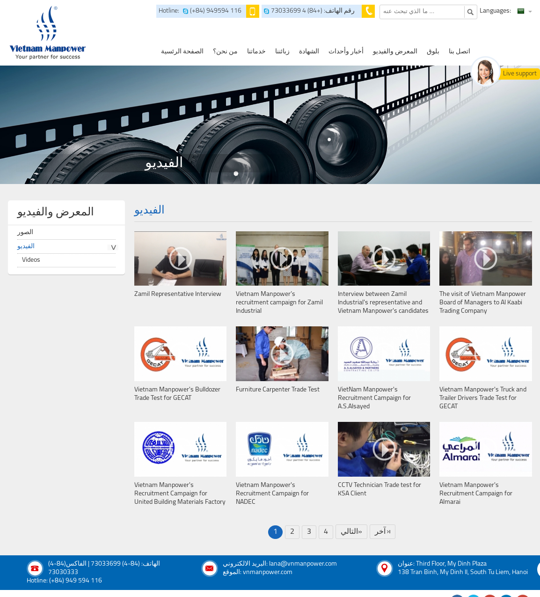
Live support (520, 73)
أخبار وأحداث (346, 51)
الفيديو (26, 246)
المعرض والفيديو (395, 51)
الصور (25, 232)
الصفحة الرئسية (182, 51)
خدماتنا (256, 51)
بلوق (433, 51)
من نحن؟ (225, 51)
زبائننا (282, 51)
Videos (31, 260)
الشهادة (309, 51)
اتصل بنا (459, 51)
